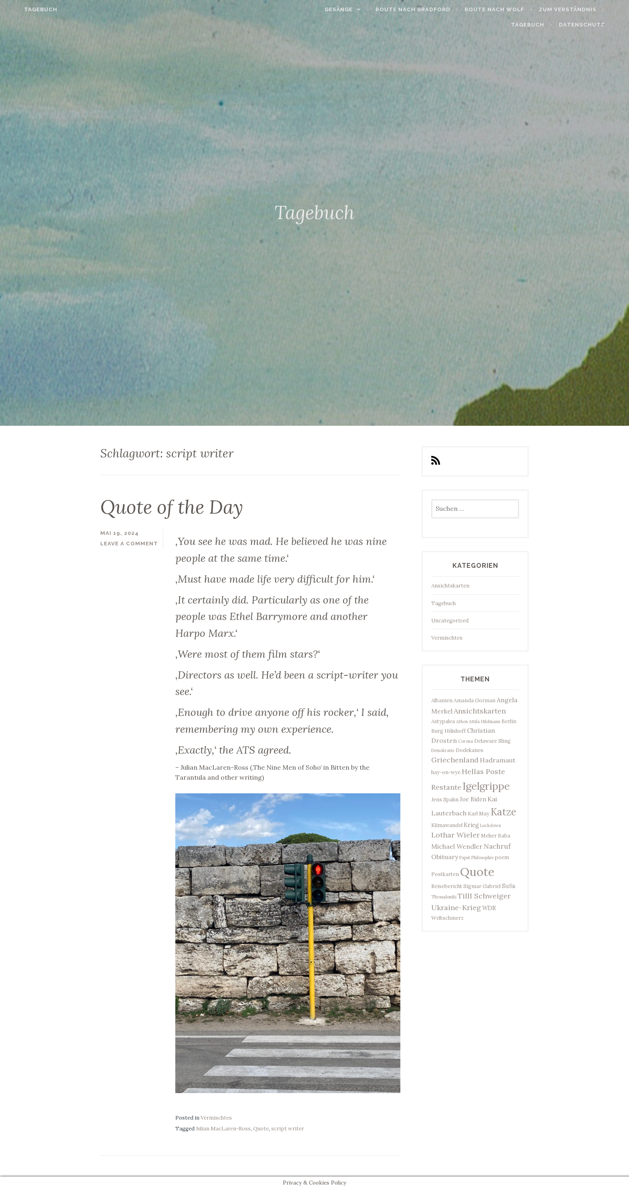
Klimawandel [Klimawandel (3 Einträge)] (447, 825)
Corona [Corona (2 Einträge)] (465, 741)
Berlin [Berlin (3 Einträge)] (508, 721)
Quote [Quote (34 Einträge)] (477, 871)
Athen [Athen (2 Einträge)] (462, 721)
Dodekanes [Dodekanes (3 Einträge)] (469, 750)
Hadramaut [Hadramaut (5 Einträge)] (497, 760)
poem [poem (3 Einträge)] (502, 857)
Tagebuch (27, 9)
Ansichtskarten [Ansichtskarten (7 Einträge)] (480, 710)
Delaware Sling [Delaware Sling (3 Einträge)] (492, 741)
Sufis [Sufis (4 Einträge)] (508, 886)
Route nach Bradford (427, 9)
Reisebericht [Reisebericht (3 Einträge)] (446, 886)
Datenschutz (595, 25)
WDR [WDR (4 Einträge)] (489, 908)
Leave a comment (129, 544)
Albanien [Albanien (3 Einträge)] (441, 700)
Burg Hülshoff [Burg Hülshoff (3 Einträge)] (448, 731)
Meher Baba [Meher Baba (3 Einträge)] (495, 835)
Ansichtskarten (450, 585)
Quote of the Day (171, 507)
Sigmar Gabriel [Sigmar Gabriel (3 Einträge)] (482, 886)
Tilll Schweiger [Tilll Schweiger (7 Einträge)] (484, 895)
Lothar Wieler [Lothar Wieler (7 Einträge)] (455, 834)
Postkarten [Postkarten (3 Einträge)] (445, 874)
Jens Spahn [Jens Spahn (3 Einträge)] (445, 799)
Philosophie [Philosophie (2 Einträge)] (482, 857)
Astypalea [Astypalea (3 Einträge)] (443, 721)
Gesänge (353, 9)
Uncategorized (450, 620)
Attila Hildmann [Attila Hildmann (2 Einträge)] (484, 721)
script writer (287, 1128)
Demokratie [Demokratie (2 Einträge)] (443, 750)
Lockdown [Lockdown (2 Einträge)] (490, 825)
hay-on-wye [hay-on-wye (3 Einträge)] (446, 772)
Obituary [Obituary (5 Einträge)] (444, 857)
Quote (261, 1128)
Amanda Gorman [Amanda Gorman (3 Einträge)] (474, 700)
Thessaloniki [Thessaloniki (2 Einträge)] (444, 897)
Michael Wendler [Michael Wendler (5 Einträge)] (457, 846)
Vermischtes (216, 1117)
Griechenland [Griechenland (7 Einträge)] (455, 759)
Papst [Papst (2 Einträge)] (464, 857)
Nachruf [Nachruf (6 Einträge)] (497, 846)
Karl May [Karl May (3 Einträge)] (478, 813)
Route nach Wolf (508, 9)
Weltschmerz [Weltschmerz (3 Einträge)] (447, 918)
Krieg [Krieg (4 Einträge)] (471, 825)
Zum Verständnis (581, 9)
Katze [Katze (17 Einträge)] (503, 811)
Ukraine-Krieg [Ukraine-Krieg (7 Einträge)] (456, 907)
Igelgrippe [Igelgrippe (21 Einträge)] (486, 786)
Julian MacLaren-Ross (223, 1128)
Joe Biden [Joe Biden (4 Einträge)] (473, 799)
